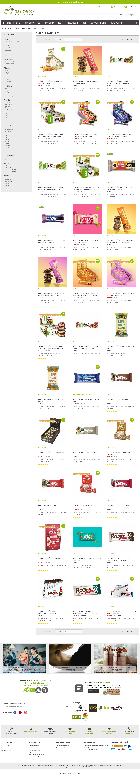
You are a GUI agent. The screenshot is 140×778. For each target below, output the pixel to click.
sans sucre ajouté (10, 96)
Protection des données (36, 755)
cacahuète (8, 126)
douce (7, 184)
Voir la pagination (128, 39)
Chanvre (7, 106)
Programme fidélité (62, 746)
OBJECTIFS (132, 23)
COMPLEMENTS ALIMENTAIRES (94, 23)
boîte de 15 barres (10, 171)
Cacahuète (8, 104)
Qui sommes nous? (35, 746)
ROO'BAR (8, 51)
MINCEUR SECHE (72, 23)
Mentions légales (34, 750)
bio (6, 88)
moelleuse (8, 187)
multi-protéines (9, 110)
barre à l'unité (9, 167)
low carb (7, 72)
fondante (8, 185)
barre (6, 166)
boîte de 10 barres (10, 169)
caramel (7, 128)
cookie (7, 135)
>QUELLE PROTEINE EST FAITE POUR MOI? (24, 670)
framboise (8, 139)
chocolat (8, 132)
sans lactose (9, 78)
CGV (30, 752)
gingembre (8, 141)
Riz (6, 114)
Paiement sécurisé (30, 732)
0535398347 (129, 733)
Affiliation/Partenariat (90, 750)
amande (7, 124)
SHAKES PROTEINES (32, 23)
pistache (7, 149)
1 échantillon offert (70, 732)
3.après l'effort (9, 64)
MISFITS (7, 47)
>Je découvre (69, 670)
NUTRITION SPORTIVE (11, 23)
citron (7, 134)
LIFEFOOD (8, 45)
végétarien (8, 82)
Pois (6, 112)
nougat (7, 147)
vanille (7, 151)
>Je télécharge (115, 670)
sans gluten (8, 76)
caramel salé (9, 130)
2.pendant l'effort (10, 62)
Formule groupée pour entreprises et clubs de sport (96, 746)
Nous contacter (6, 750)
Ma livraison (5, 746)
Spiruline (7, 117)
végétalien (8, 80)
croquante (8, 180)
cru (6, 90)
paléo (7, 74)
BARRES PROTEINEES (53, 23)
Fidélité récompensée (89, 732)
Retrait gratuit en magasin (109, 732)
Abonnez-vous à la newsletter (14, 703)
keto (6, 70)
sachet (7, 159)
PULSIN (7, 49)
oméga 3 (7, 92)
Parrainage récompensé (64, 748)
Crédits (77, 773)
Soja (6, 116)
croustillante (9, 182)
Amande (7, 102)
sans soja (8, 94)
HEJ (6, 43)
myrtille (7, 143)
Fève (6, 108)
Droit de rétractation (35, 757)
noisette (7, 145)
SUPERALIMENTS (117, 23)
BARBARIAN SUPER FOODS (13, 41)
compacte (8, 178)
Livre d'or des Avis (35, 748)
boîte (6, 157)
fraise (6, 137)
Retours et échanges (8, 748)
